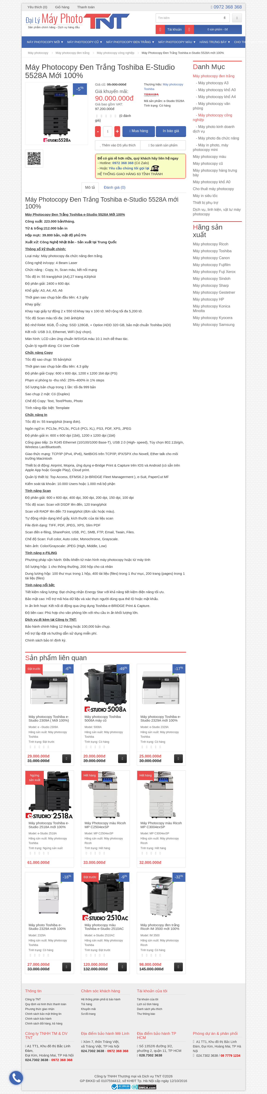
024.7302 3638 (36, 1060)
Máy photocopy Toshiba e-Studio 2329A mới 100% (160, 719)
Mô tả (90, 187)
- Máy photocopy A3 (211, 83)
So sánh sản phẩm (163, 145)
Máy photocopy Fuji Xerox (214, 272)
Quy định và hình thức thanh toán (45, 1004)
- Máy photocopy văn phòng (211, 106)
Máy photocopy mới (43, 42)
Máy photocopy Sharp (211, 285)
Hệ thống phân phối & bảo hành (101, 999)
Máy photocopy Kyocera (213, 318)
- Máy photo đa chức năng (216, 138)
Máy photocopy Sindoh (212, 279)
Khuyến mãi (88, 1009)
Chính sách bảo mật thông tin (43, 1014)
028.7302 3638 (150, 1055)
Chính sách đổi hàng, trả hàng (43, 1023)
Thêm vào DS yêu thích (118, 145)
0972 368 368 (226, 6)
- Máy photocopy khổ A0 (214, 90)
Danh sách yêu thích (149, 1009)
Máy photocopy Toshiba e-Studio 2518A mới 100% (49, 825)
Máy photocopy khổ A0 (212, 182)
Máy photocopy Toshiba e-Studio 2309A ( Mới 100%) (49, 719)
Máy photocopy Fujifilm (212, 265)
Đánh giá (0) (115, 187)
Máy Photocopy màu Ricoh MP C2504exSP (105, 825)
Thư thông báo (146, 1014)
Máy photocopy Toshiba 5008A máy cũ (103, 719)
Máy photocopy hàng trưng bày (215, 172)
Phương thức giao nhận (39, 1009)
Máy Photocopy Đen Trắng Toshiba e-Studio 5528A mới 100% (183, 53)
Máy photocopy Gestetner (214, 292)
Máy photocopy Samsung (214, 325)
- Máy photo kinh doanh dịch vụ (214, 129)
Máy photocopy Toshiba (212, 251)
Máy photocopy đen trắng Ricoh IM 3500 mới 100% (159, 927)
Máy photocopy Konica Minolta (211, 308)
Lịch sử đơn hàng (147, 1004)
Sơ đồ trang (88, 1014)
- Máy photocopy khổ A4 (214, 97)
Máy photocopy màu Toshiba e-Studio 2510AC (104, 927)
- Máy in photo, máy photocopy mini (210, 147)
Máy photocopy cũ (83, 42)
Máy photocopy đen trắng (128, 42)
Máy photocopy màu (175, 42)
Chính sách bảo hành (38, 1018)
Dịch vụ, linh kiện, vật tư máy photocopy (217, 212)
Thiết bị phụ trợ (205, 203)
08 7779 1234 (230, 1055)
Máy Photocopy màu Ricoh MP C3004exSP (161, 825)
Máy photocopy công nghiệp (115, 53)
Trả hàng (86, 1004)
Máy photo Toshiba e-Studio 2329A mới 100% (47, 927)
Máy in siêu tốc (205, 196)
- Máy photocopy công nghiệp (212, 117)
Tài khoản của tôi (147, 999)
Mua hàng (138, 131)
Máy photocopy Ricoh (210, 244)
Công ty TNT (33, 999)
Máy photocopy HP (208, 299)
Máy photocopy (38, 53)
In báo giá (171, 131)
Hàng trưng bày (213, 42)
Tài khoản (169, 29)
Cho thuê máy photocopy (213, 189)
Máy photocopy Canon (211, 258)
